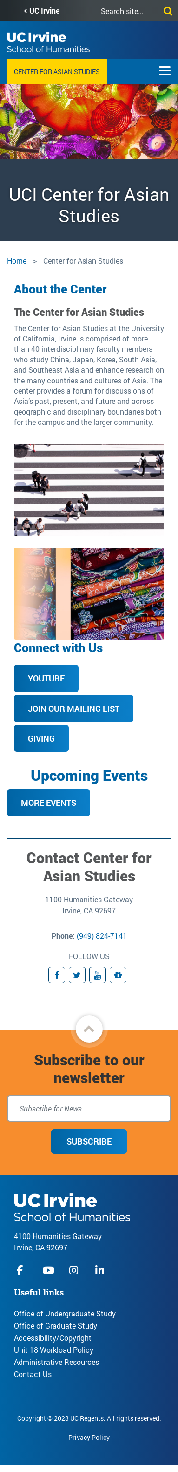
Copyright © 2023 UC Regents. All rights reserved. (89, 1418)
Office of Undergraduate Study (65, 1313)
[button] (89, 1029)
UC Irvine (44, 10)
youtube (48, 1270)
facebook (22, 1270)
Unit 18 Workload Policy (53, 1350)
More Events (48, 802)
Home (16, 261)
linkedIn (100, 1270)
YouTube (46, 678)
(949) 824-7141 (102, 935)
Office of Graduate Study (55, 1325)
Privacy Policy (89, 1437)
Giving (41, 738)
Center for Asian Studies (57, 71)
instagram (74, 1270)
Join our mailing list (73, 708)
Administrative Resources (56, 1362)
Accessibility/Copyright (53, 1338)
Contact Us (33, 1374)
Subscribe (89, 1141)
